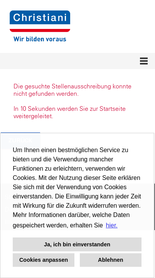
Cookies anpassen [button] (43, 260)
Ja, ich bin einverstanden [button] (77, 244)
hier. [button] (112, 225)
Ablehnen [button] (110, 260)
